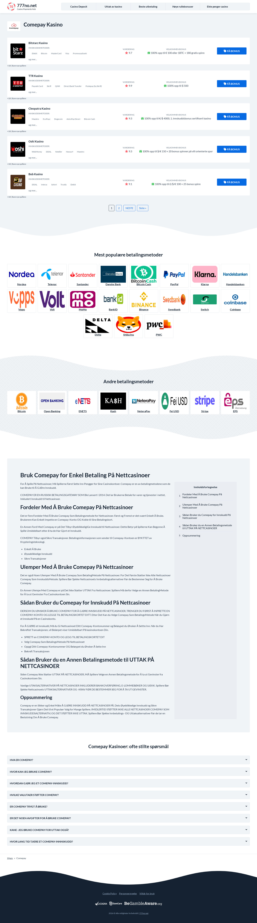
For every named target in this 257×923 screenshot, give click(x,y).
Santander (82, 276)
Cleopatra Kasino (39, 108)
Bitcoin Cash (143, 276)
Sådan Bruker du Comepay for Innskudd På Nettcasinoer (206, 516)
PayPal (174, 276)
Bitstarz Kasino (38, 43)
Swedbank (174, 301)
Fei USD (174, 403)
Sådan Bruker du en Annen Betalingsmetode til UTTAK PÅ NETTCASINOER (207, 527)
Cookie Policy (110, 893)
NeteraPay (144, 403)
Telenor (52, 276)
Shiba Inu (128, 326)
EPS (235, 403)
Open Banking (52, 403)
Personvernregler (128, 893)
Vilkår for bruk (147, 893)
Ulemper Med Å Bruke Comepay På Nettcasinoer (202, 506)
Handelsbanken (235, 276)
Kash (113, 403)
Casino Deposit (78, 6)
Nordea (21, 276)
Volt (52, 301)
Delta (98, 326)
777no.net (143, 913)
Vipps (21, 301)
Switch (204, 301)
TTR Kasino (36, 76)
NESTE (129, 208)
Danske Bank (113, 276)
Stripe (205, 403)
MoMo (82, 301)
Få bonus (232, 51)
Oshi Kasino (36, 141)
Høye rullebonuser (182, 6)
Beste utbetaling (148, 6)
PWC (159, 326)
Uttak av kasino (113, 6)
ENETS (83, 403)
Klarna (204, 276)
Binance (143, 301)
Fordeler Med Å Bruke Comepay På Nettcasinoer (202, 496)
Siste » (142, 208)
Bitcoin (21, 403)
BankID (113, 301)
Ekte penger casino (217, 6)
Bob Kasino (36, 174)
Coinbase (235, 301)
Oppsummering (191, 535)
